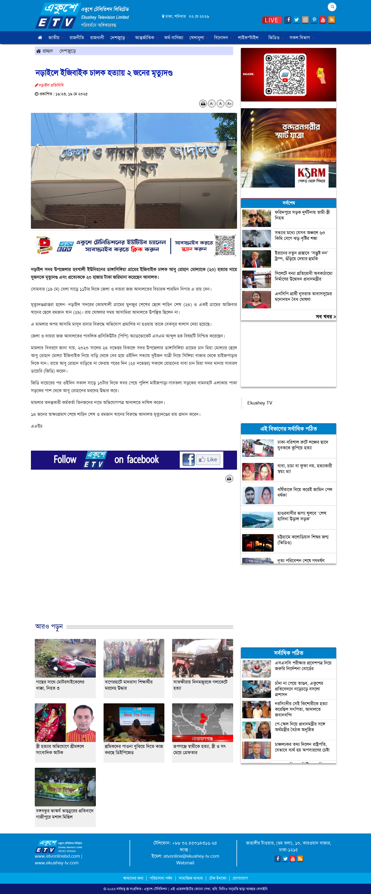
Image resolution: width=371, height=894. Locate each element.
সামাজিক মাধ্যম (191, 878)
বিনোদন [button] (223, 38)
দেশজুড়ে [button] (119, 38)
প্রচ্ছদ (44, 50)
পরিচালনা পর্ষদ (161, 878)
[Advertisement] (134, 558)
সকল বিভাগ (302, 38)
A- (212, 103)
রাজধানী (97, 38)
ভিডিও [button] (275, 38)
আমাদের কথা (134, 878)
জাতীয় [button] (55, 38)
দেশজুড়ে (68, 50)
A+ (229, 103)
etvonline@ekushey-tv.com (191, 856)
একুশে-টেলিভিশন (155, 889)
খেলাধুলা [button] (198, 38)
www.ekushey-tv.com (57, 863)
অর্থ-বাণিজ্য (173, 38)
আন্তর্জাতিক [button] (146, 38)
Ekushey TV (259, 403)
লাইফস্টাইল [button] (250, 38)
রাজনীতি (77, 38)
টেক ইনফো (218, 878)
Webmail (185, 863)
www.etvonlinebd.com (57, 856)
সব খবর (326, 316)
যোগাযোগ (240, 878)
